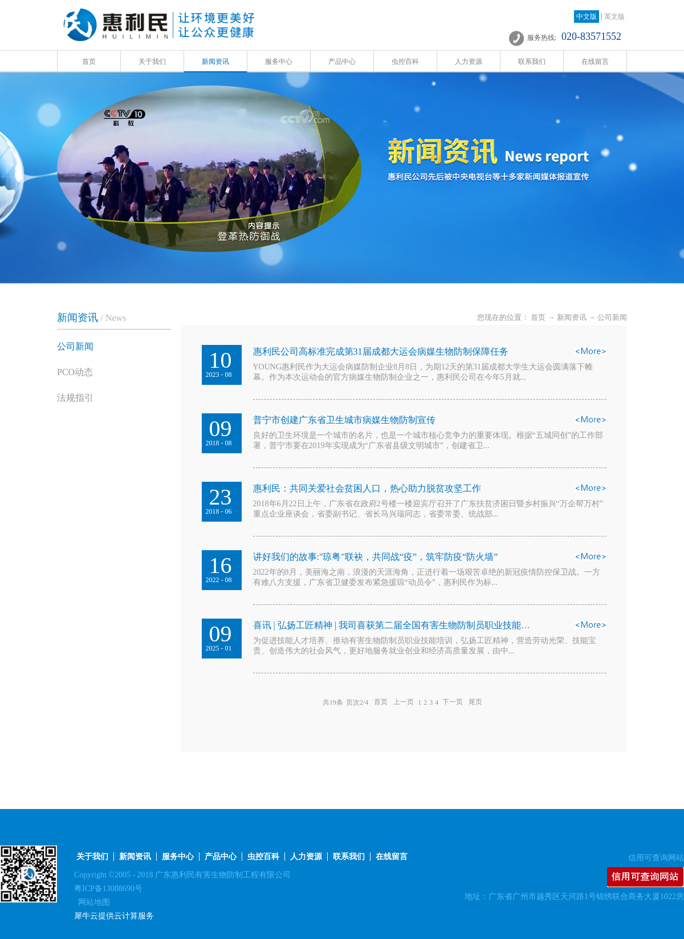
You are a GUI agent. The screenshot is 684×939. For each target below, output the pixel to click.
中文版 (586, 17)
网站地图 (92, 902)
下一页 (452, 702)
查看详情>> (590, 354)
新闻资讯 (572, 317)
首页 (89, 62)
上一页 (403, 702)
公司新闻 (612, 317)
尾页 (475, 702)
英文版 (614, 17)
